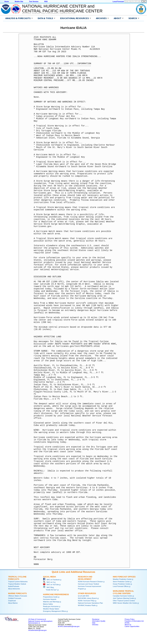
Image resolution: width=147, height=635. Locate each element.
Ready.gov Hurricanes (51, 606)
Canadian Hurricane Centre (122, 596)
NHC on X (48, 582)
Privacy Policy (129, 619)
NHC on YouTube (51, 584)
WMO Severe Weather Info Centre (125, 603)
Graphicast (12, 601)
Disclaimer (95, 619)
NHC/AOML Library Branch (87, 598)
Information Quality (98, 621)
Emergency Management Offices (54, 611)
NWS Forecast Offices (124, 577)
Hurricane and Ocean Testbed (88, 584)
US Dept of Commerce (36, 619)
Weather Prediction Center (122, 579)
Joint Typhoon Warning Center (123, 598)
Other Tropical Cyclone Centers (124, 601)
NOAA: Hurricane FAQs (86, 601)
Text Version (33, 1)
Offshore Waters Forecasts (17, 596)
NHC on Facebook (51, 580)
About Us (128, 624)
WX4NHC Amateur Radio (87, 605)
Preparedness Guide (50, 597)
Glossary (95, 624)
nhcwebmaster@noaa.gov (37, 630)
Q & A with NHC (83, 596)
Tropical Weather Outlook (17, 584)
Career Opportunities (132, 626)
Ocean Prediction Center (121, 584)
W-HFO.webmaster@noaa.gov (69, 626)
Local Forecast (118, 1)
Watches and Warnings (51, 602)
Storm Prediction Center (121, 581)
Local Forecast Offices (121, 586)
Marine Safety (48, 604)
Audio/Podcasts (13, 586)
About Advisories (14, 589)
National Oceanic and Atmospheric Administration (48, 13)
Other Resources (87, 593)
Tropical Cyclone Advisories (18, 581)
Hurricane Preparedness (56, 594)
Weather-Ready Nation (51, 609)
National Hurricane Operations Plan (90, 603)
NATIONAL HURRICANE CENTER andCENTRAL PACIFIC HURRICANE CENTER (62, 8)
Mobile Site (19, 1)
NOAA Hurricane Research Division (90, 581)
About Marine (13, 603)
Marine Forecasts (17, 593)
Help (93, 623)
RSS (46, 1)
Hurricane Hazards (49, 599)
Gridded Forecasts (14, 598)
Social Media (49, 577)
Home (6, 1)
